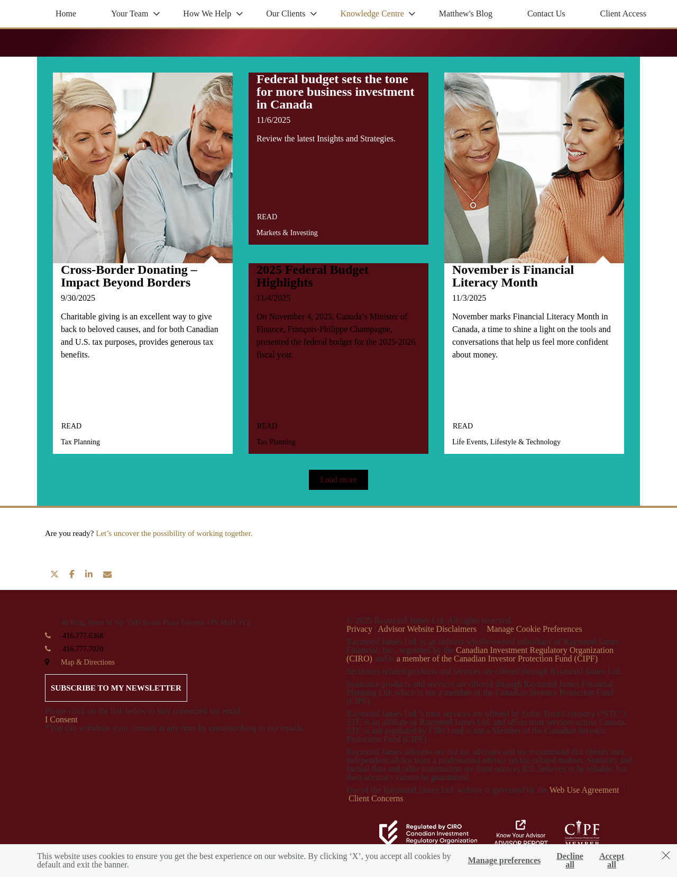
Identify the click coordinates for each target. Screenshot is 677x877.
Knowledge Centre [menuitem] (372, 13)
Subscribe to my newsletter (116, 688)
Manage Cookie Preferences (534, 628)
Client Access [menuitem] (623, 13)
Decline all (569, 860)
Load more (338, 479)
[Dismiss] (665, 855)
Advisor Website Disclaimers (427, 628)
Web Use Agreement (585, 789)
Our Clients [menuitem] (285, 13)
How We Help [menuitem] (207, 13)
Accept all (611, 860)
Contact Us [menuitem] (546, 13)
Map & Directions (88, 662)
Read (71, 426)
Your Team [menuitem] (129, 13)
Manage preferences (504, 860)
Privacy (359, 628)
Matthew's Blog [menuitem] (465, 13)
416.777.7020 (83, 649)
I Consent (61, 719)
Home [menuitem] (66, 13)
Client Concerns (376, 798)
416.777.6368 (83, 636)
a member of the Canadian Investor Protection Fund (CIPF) (497, 658)
